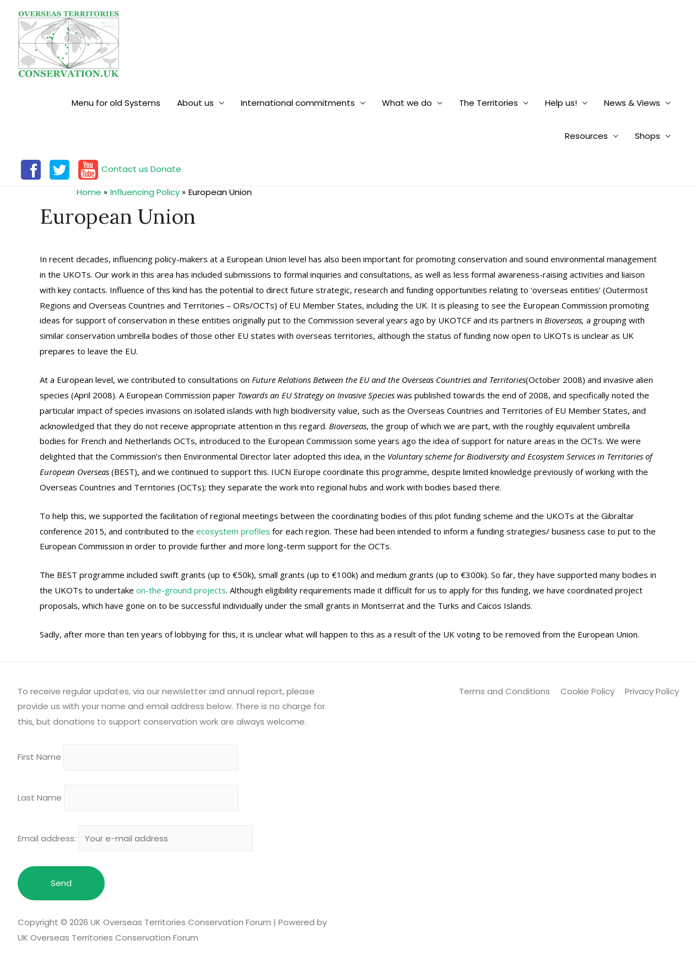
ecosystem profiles (233, 531)
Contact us (124, 169)
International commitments (298, 103)
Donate (165, 169)
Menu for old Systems (116, 103)
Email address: (135, 838)
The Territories (488, 103)
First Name (39, 757)
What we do (407, 103)
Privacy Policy (652, 691)
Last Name (40, 797)
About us (195, 103)
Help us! (561, 103)
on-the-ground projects (181, 590)
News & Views (632, 103)
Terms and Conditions (504, 691)
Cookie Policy (587, 691)
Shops (647, 136)
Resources (586, 136)
